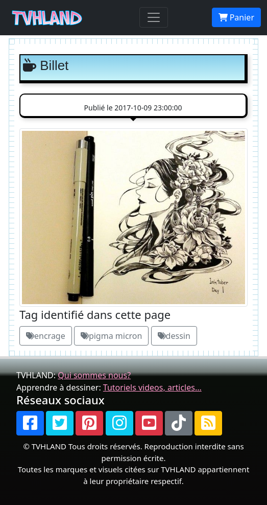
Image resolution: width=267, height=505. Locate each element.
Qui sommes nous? (94, 375)
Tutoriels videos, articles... (152, 387)
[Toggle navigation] (153, 17)
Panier (236, 17)
